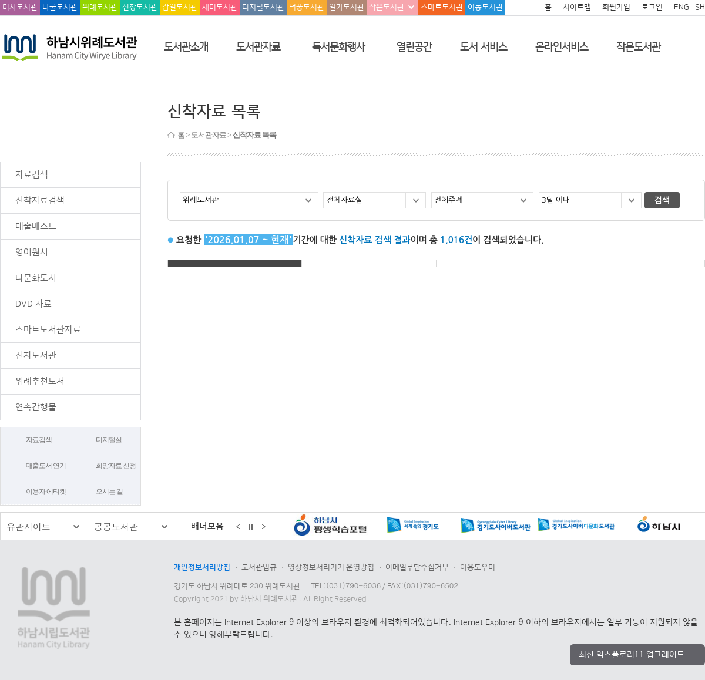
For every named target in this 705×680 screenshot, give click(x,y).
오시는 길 (109, 491)
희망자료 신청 (116, 466)
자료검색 (39, 440)
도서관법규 (259, 567)
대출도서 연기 (46, 466)
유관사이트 (28, 526)
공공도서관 (116, 526)
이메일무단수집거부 (417, 567)
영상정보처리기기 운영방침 (331, 567)
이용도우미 (477, 567)
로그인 (652, 7)
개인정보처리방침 (202, 567)
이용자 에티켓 (46, 491)
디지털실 (109, 440)
